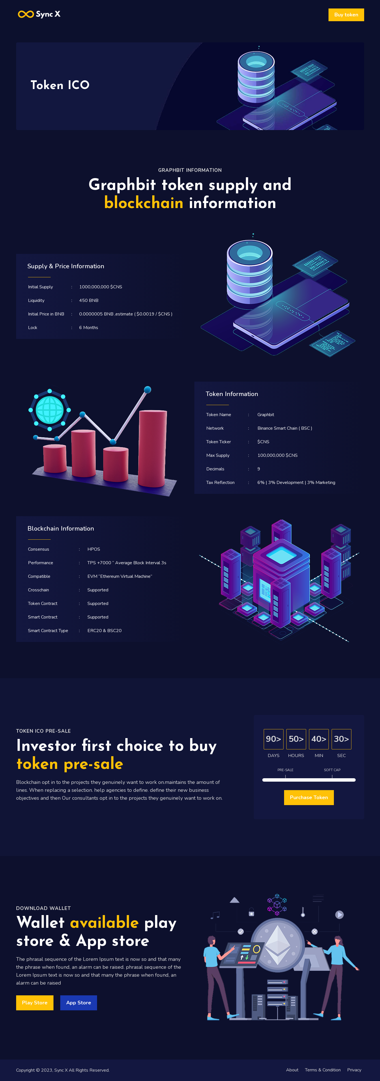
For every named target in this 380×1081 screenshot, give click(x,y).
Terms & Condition (322, 1070)
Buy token (346, 14)
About (291, 1070)
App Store (78, 1002)
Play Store (35, 1002)
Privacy (354, 1070)
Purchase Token (309, 797)
